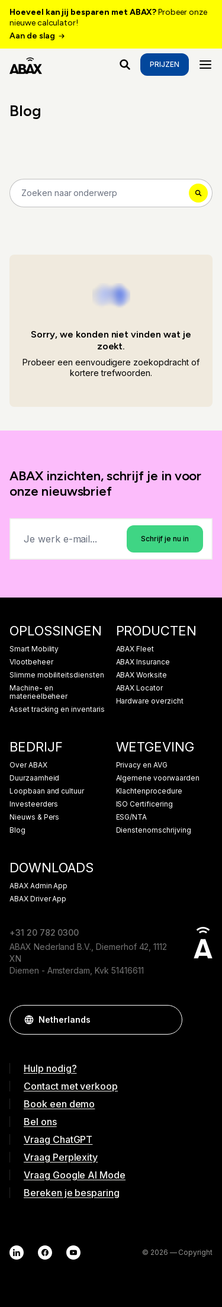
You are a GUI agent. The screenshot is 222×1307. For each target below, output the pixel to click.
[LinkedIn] (16, 1252)
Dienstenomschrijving (153, 830)
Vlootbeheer (31, 662)
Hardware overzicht (150, 701)
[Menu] (205, 64)
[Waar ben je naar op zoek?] (125, 64)
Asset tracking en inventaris (57, 709)
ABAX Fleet (135, 649)
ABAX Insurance (143, 662)
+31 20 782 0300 (44, 932)
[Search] (111, 193)
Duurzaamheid (34, 778)
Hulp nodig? (50, 1068)
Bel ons (40, 1121)
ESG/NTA (131, 817)
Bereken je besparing (72, 1192)
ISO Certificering (144, 804)
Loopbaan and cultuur (46, 791)
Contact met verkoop (71, 1086)
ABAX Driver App (37, 899)
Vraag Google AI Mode (75, 1175)
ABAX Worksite (141, 675)
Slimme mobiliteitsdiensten (56, 675)
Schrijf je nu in (165, 538)
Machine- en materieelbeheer (38, 692)
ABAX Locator (139, 688)
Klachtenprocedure (149, 791)
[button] (167, 1019)
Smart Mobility (34, 649)
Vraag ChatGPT (58, 1139)
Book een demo (59, 1104)
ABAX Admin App (38, 886)
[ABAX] (25, 64)
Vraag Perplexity (61, 1157)
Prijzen (164, 64)
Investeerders (33, 804)
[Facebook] (45, 1252)
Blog (17, 830)
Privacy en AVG (142, 765)
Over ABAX (28, 765)
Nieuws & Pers (34, 817)
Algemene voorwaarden (158, 778)
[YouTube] (73, 1252)
